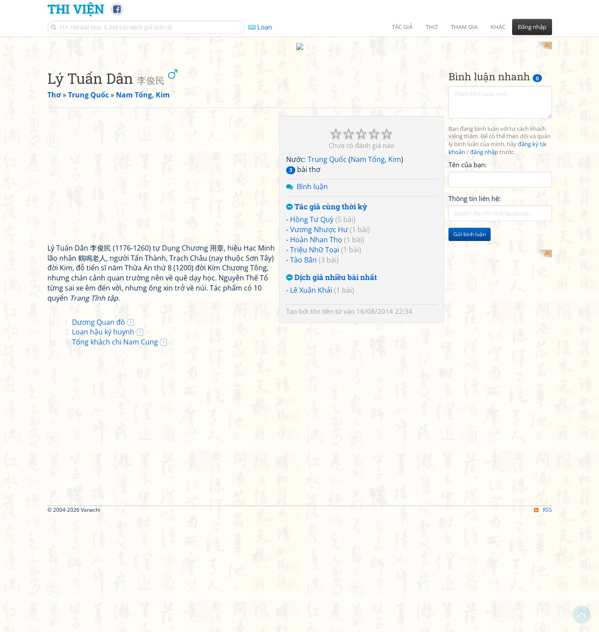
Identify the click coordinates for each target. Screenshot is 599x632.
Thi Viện (75, 8)
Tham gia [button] (464, 27)
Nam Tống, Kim (376, 151)
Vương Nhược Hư (319, 221)
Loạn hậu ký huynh (103, 324)
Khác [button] (498, 27)
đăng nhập (484, 144)
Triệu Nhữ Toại (314, 241)
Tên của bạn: (467, 156)
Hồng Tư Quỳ (312, 211)
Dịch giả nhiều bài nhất (331, 269)
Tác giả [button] (402, 27)
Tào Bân (303, 251)
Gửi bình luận (469, 226)
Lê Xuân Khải (311, 282)
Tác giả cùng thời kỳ (326, 198)
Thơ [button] (432, 27)
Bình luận (312, 178)
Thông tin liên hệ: (474, 190)
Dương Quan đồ (98, 314)
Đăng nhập (532, 27)
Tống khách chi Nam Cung (115, 334)
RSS (543, 501)
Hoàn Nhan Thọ (316, 232)
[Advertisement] (500, 286)
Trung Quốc (327, 151)
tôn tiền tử (326, 303)
